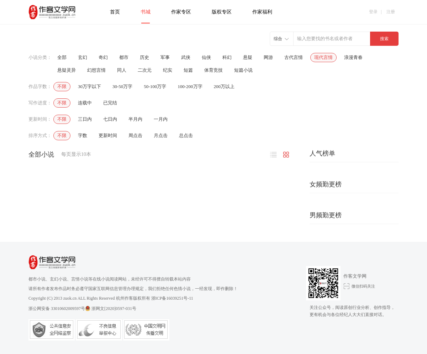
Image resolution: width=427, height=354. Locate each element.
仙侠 (206, 57)
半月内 (135, 119)
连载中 (85, 102)
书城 (146, 12)
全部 (62, 57)
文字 (273, 155)
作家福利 (262, 12)
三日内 (85, 119)
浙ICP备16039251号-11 (172, 298)
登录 (373, 11)
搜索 (384, 38)
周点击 (135, 135)
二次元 (145, 70)
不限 (62, 86)
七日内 (110, 119)
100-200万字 (190, 86)
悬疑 (247, 57)
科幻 (227, 57)
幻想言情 (96, 70)
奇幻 (103, 57)
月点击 (161, 135)
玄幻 (82, 57)
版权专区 (222, 12)
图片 (285, 155)
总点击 (186, 135)
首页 (115, 12)
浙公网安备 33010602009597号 (59, 308)
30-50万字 (122, 86)
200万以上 (224, 86)
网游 (268, 57)
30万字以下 (89, 86)
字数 (82, 135)
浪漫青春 (353, 57)
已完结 (110, 102)
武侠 (185, 57)
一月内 (161, 119)
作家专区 (181, 12)
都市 (123, 57)
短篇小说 (243, 70)
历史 (144, 57)
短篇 (188, 70)
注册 (390, 11)
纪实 (167, 70)
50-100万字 (155, 86)
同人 (121, 70)
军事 (165, 57)
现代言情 (323, 57)
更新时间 (108, 135)
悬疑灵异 (66, 70)
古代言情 (293, 57)
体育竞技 (213, 70)
